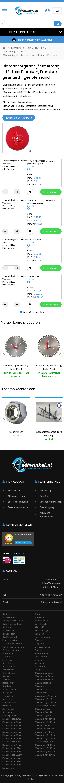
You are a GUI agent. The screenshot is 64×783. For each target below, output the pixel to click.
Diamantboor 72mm (11, 738)
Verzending (46, 490)
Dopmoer (39, 633)
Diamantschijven (43, 709)
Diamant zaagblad (43, 715)
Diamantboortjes (43, 682)
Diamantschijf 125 (43, 699)
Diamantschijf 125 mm (45, 702)
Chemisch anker (42, 646)
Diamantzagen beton (45, 754)
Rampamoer (8, 669)
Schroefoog (8, 712)
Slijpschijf (39, 627)
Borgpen (6, 705)
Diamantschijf (41, 689)
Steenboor (7, 663)
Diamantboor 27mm (11, 722)
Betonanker (8, 682)
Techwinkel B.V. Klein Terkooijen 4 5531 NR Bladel (52, 583)
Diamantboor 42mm (11, 728)
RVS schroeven (9, 617)
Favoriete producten (18, 507)
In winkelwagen (50, 192)
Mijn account (14, 490)
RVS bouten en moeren (13, 646)
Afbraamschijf (41, 630)
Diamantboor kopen (44, 673)
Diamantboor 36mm (11, 725)
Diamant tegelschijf (12, 51)
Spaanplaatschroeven (12, 620)
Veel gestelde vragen (51, 501)
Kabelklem (7, 699)
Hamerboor (7, 659)
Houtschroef (41, 656)
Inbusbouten (8, 633)
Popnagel (39, 617)
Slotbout (6, 627)
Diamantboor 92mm (11, 745)
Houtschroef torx (10, 640)
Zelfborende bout (11, 650)
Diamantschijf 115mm (45, 735)
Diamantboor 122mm (12, 754)
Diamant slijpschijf (43, 712)
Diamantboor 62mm (11, 735)
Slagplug (6, 676)
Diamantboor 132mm (12, 758)
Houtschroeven (42, 637)
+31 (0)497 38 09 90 (51, 594)
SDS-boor (7, 656)
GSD (33, 779)
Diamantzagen (9, 767)
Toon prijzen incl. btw (32, 312)
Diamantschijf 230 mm (45, 705)
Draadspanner (9, 715)
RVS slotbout (8, 630)
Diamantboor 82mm (11, 741)
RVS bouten (8, 614)
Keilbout (6, 679)
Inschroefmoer (9, 666)
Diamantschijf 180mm (45, 722)
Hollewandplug (42, 653)
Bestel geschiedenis (17, 501)
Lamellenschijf (9, 702)
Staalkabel (7, 686)
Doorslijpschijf (41, 624)
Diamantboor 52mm (11, 731)
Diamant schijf (41, 692)
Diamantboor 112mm (12, 751)
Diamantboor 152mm (12, 764)
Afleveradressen (16, 495)
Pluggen (39, 650)
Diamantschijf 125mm (45, 738)
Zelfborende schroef (12, 643)
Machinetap (40, 666)
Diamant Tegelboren (44, 725)
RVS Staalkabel (9, 689)
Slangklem (39, 669)
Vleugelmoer (8, 695)
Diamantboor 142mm (12, 761)
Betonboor (7, 653)
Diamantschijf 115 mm (45, 695)
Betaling (44, 495)
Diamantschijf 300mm (45, 745)
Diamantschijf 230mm (45, 741)
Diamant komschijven (45, 728)
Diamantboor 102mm (12, 748)
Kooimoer (39, 663)
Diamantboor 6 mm (44, 676)
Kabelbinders (8, 673)
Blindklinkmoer (42, 620)
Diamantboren (41, 686)
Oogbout (39, 640)
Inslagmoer (7, 692)
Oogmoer (39, 643)
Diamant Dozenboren (45, 731)
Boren (37, 614)
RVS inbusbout (9, 637)
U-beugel (39, 659)
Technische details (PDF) (19, 117)
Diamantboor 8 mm (44, 679)
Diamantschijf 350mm (45, 748)
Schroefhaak (8, 709)
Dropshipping (47, 507)
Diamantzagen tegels (45, 718)
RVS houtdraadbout (12, 624)
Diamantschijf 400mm (45, 751)
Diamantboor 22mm (11, 718)
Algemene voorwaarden (47, 514)
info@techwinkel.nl (51, 602)
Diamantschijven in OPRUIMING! (29, 47)
